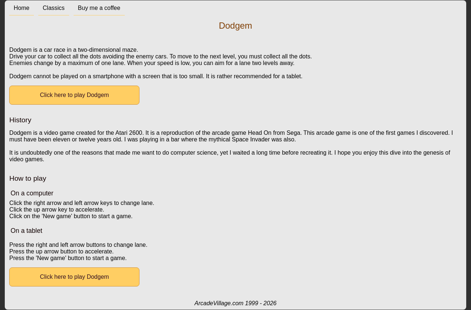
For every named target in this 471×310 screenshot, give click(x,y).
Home (21, 8)
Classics (54, 8)
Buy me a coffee (99, 8)
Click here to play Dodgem (74, 95)
